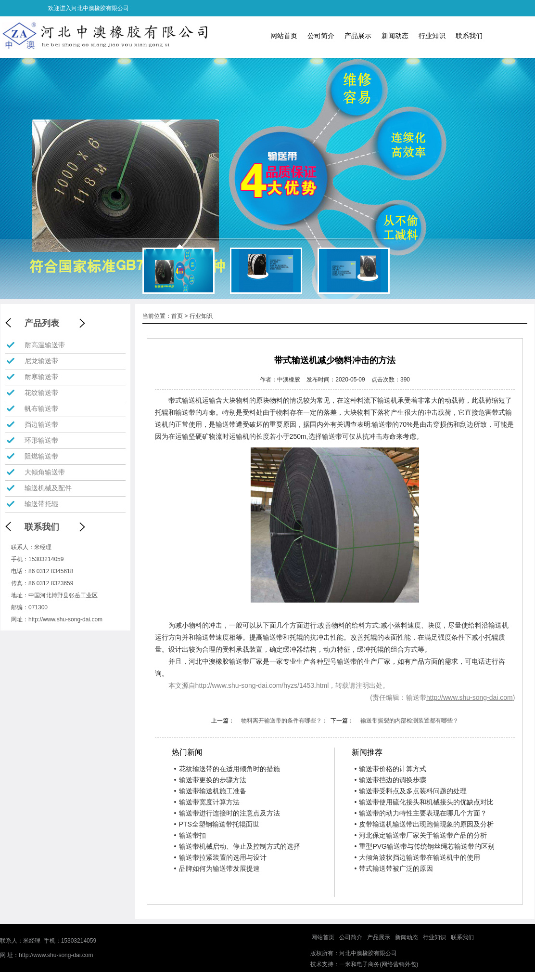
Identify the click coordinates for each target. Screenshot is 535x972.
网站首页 (283, 35)
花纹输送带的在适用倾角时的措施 (227, 769)
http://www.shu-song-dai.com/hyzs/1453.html (262, 685)
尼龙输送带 (41, 361)
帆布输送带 (41, 408)
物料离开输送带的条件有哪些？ (281, 720)
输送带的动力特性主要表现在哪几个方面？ (420, 813)
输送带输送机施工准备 (210, 791)
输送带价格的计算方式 (390, 769)
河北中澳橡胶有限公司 (368, 953)
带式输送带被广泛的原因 (393, 868)
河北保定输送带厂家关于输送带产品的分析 (420, 835)
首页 (177, 316)
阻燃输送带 (41, 456)
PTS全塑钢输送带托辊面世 (216, 824)
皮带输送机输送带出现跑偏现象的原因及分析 (424, 824)
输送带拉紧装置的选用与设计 (220, 857)
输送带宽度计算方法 (207, 802)
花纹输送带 (41, 392)
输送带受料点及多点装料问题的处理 (410, 791)
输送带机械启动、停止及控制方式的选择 (237, 846)
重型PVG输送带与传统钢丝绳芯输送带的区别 (424, 846)
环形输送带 (41, 440)
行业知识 (432, 35)
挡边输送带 (41, 424)
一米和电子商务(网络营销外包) (378, 964)
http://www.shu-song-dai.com (65, 619)
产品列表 (42, 323)
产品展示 (357, 35)
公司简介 (320, 35)
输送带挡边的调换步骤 (390, 780)
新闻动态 (395, 35)
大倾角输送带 (45, 472)
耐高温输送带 (45, 345)
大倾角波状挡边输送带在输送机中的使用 (417, 857)
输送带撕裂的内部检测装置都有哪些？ (409, 720)
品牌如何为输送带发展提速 (217, 868)
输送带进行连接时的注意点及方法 (227, 813)
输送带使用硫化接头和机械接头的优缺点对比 (424, 802)
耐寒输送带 (41, 377)
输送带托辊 (41, 504)
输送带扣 (190, 835)
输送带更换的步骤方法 (210, 780)
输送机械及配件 (48, 488)
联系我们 (469, 35)
